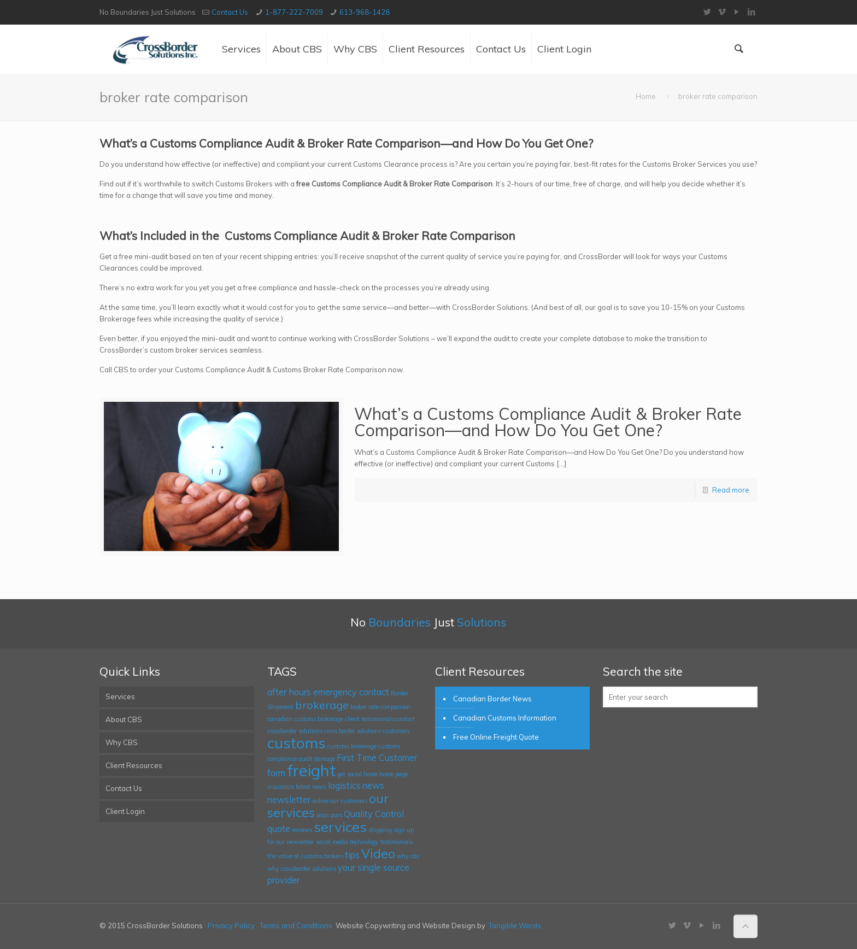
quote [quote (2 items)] (278, 828)
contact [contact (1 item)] (405, 719)
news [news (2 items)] (373, 785)
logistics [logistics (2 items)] (344, 785)
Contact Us (230, 12)
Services (120, 696)
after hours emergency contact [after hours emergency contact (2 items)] (328, 692)
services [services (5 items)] (340, 826)
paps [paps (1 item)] (322, 815)
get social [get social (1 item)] (349, 774)
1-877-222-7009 (294, 12)
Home (646, 96)
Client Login (125, 811)
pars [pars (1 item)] (336, 815)
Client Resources (133, 765)
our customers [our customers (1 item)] (348, 801)
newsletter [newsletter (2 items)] (288, 799)
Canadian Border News (492, 698)
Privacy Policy (231, 925)
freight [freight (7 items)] (311, 770)
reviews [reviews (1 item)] (302, 830)
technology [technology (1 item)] (364, 842)
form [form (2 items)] (276, 773)
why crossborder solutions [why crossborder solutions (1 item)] (301, 868)
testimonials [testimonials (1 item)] (396, 842)
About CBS (123, 719)
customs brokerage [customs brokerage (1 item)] (352, 746)
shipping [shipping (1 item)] (380, 830)
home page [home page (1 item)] (393, 774)
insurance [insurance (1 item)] (280, 786)
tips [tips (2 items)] (352, 855)
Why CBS (121, 742)
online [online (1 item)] (320, 801)
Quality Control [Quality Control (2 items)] (374, 814)
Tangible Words (515, 925)
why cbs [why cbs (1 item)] (408, 856)
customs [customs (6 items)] (296, 742)
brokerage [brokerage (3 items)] (322, 705)
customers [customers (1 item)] (396, 731)
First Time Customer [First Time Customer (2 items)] (377, 757)
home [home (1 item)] (370, 774)
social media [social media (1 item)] (332, 842)
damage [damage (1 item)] (324, 759)
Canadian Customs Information (504, 717)
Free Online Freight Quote (496, 737)
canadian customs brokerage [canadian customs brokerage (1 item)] (305, 719)
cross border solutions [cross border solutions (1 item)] (352, 731)
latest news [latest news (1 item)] (311, 786)
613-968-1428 (364, 12)
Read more (730, 489)
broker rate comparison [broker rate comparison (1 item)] (380, 707)
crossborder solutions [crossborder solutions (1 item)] (294, 731)
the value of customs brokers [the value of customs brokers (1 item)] (305, 856)
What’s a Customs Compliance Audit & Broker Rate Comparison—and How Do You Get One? (548, 422)
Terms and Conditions (296, 925)
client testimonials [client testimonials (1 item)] (369, 719)
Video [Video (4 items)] (378, 854)
